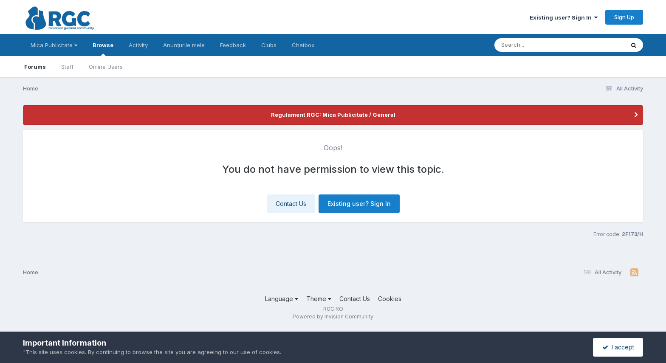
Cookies (389, 298)
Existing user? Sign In (564, 17)
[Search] (536, 45)
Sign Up (624, 17)
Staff (67, 66)
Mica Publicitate (54, 45)
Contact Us (291, 203)
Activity (138, 45)
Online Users (106, 66)
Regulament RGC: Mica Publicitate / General (333, 114)
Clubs (269, 45)
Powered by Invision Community (333, 316)
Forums (35, 66)
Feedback (233, 45)
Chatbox (303, 45)
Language (281, 298)
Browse (103, 49)
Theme (318, 298)
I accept (618, 347)
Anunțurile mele (184, 45)
